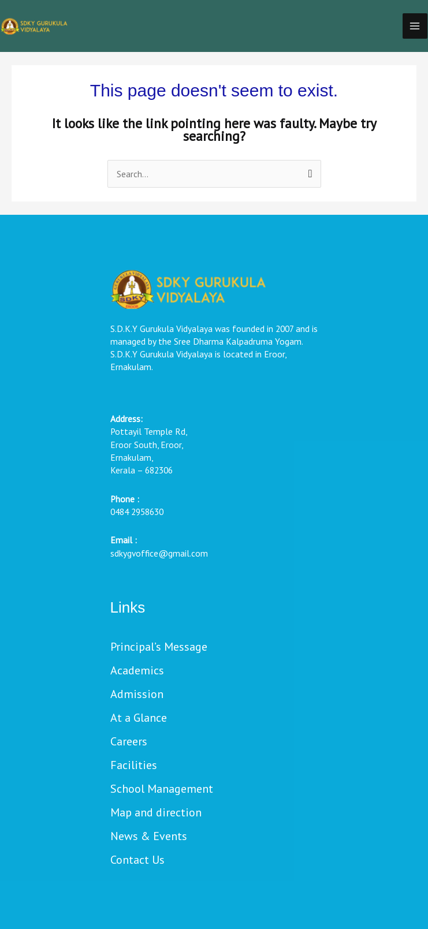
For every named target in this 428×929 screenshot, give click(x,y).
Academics (137, 671)
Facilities (133, 766)
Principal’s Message (158, 647)
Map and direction (156, 813)
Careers (128, 742)
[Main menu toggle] (415, 25)
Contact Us (137, 860)
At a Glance (138, 718)
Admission (136, 695)
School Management (161, 789)
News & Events (148, 837)
